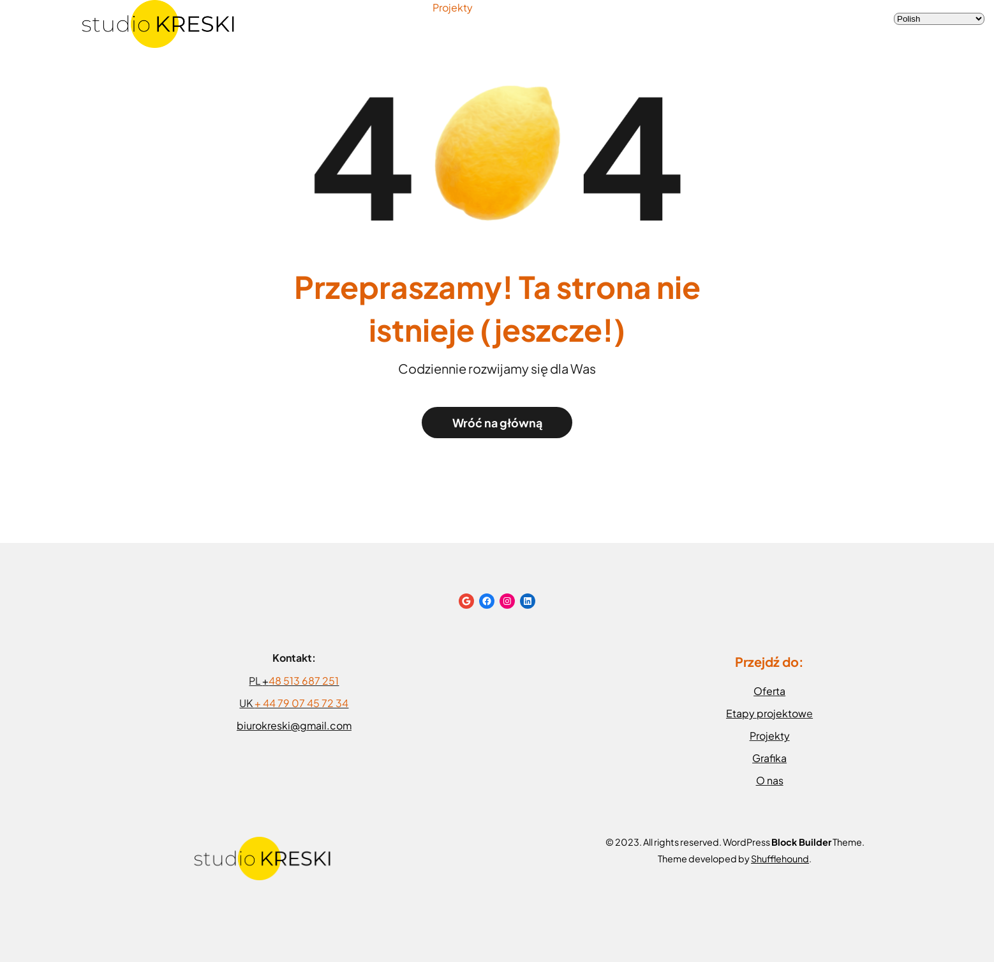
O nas (769, 780)
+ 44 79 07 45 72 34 (301, 703)
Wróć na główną (497, 422)
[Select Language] (939, 19)
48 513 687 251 (304, 680)
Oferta (769, 691)
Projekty (453, 7)
